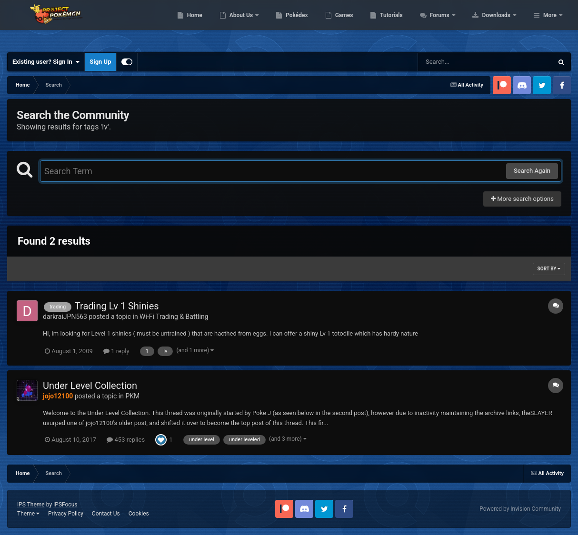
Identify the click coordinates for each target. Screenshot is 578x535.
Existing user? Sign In (46, 62)
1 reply (116, 351)
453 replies (126, 439)
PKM (132, 396)
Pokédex (357, 23)
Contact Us (106, 513)
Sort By (549, 268)
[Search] (461, 62)
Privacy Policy (65, 513)
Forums (500, 23)
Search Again (532, 170)
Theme (28, 513)
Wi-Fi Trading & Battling (174, 316)
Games (404, 23)
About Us (302, 23)
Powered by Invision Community (520, 508)
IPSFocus (65, 504)
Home (255, 23)
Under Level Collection (90, 385)
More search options (522, 198)
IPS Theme (31, 504)
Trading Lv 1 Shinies (117, 306)
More (550, 23)
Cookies (139, 513)
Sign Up (100, 61)
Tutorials (452, 23)
